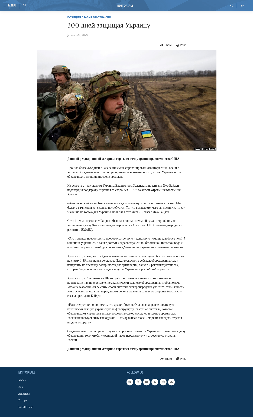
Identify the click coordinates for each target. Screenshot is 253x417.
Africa (22, 380)
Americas (24, 393)
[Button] (166, 45)
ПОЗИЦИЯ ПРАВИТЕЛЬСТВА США (89, 17)
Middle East (25, 407)
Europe (22, 400)
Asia (21, 387)
